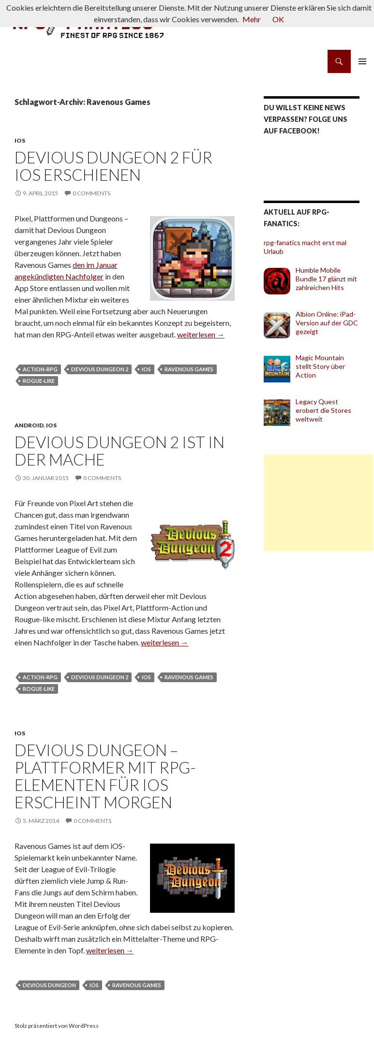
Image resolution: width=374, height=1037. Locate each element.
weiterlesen (200, 334)
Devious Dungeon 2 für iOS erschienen (113, 165)
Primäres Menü (362, 61)
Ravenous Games (189, 369)
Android (29, 425)
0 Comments (91, 193)
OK (278, 19)
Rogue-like (39, 381)
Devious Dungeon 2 (99, 369)
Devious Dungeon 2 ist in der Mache (119, 450)
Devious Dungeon (49, 985)
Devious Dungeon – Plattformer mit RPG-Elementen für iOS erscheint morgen (105, 776)
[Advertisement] (318, 502)
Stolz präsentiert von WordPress (57, 1025)
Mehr (251, 19)
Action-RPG (40, 369)
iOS (20, 140)
